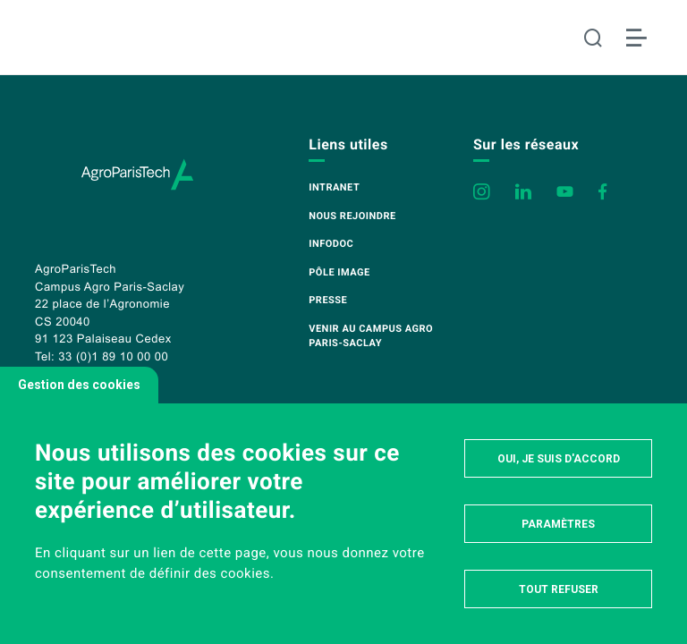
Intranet (334, 187)
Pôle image (339, 272)
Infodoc (331, 244)
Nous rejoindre (352, 216)
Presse (328, 300)
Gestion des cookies (79, 384)
